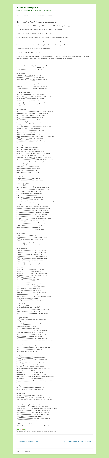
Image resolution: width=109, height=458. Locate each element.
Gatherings (25, 15)
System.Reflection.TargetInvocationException (28, 441)
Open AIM (30, 431)
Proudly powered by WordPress (23, 451)
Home (17, 15)
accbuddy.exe (42, 431)
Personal (49, 15)
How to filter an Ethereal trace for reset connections (78, 441)
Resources (41, 15)
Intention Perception (27, 7)
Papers (33, 15)
